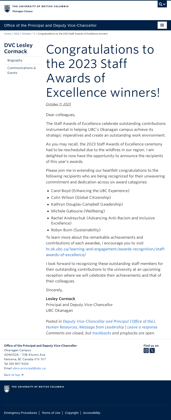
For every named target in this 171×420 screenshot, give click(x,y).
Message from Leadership (101, 327)
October (26, 33)
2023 (16, 33)
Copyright (71, 412)
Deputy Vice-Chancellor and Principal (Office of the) (109, 321)
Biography (14, 60)
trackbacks (101, 333)
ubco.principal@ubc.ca (29, 368)
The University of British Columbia (73, 8)
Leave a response (142, 327)
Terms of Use (51, 412)
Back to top (14, 374)
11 (34, 33)
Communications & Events (21, 70)
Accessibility (91, 412)
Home (7, 33)
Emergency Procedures (20, 412)
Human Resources (61, 327)
